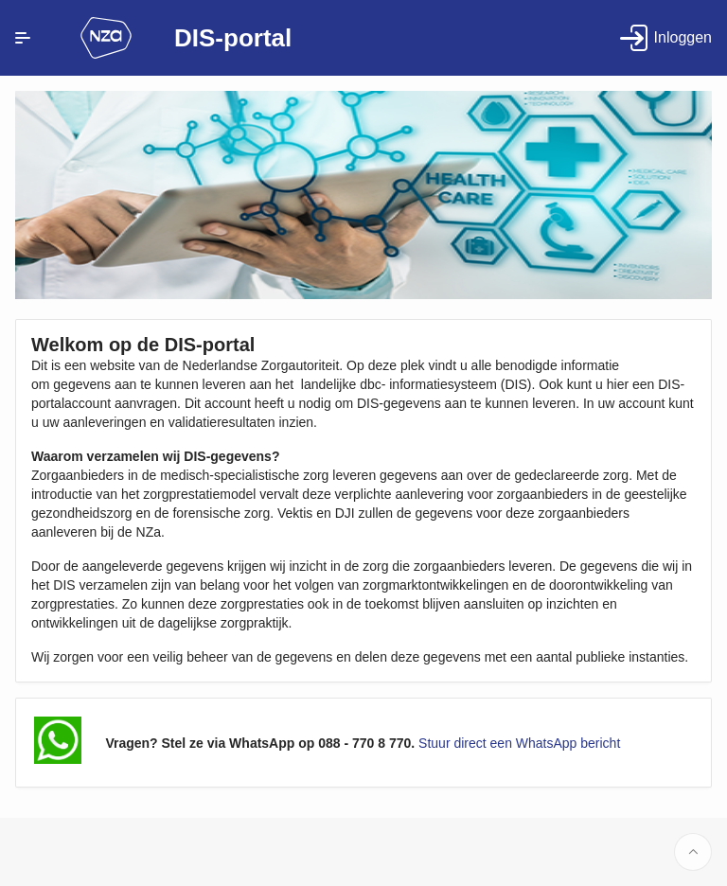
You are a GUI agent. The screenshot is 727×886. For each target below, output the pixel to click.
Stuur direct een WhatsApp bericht (519, 743)
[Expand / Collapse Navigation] (23, 38)
